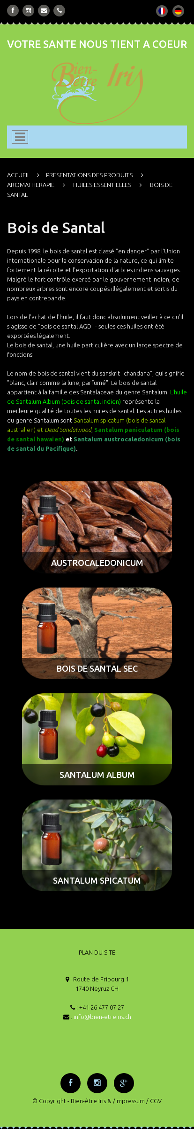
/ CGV (154, 1101)
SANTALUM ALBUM (97, 774)
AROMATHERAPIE (30, 184)
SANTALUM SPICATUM (97, 880)
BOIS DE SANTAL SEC (97, 668)
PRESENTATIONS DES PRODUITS (89, 175)
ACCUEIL (18, 175)
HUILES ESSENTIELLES (102, 184)
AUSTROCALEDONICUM (97, 562)
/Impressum (129, 1101)
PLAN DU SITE (97, 952)
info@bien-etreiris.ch (102, 1016)
